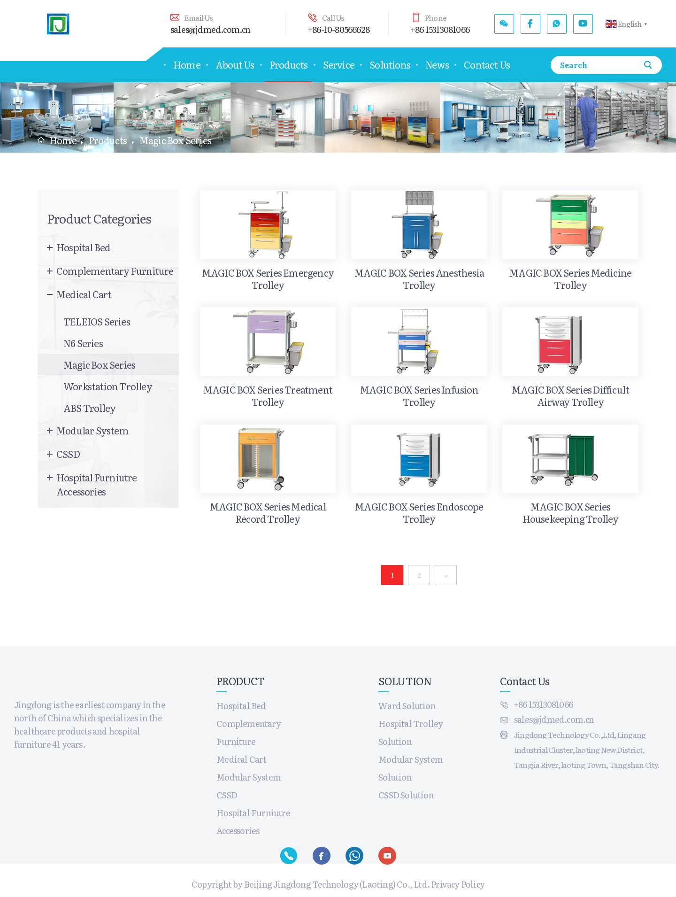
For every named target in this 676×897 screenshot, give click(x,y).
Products (288, 64)
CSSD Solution (406, 795)
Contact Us (487, 64)
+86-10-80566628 (338, 29)
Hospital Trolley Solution (410, 732)
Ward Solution (407, 705)
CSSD (68, 454)
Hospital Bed (83, 247)
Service (338, 64)
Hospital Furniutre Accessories (96, 484)
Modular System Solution (410, 768)
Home (186, 64)
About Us (234, 64)
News (437, 64)
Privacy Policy (457, 884)
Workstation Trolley (107, 386)
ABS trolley (89, 408)
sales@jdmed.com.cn (210, 29)
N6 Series (83, 343)
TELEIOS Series (96, 321)
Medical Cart (83, 294)
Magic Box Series (99, 364)
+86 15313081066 (440, 29)
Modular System (92, 430)
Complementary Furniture (115, 270)
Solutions (389, 64)
